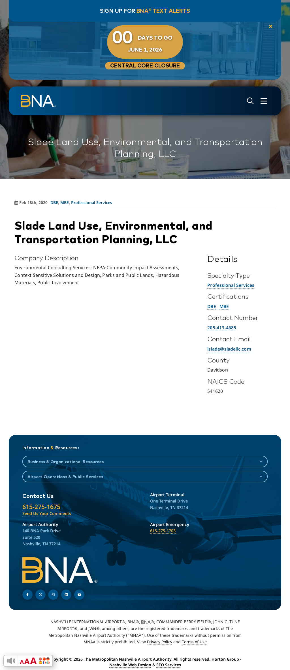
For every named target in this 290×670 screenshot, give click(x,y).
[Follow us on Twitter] (40, 595)
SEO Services (168, 664)
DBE (211, 306)
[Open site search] (250, 101)
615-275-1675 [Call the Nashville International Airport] (41, 506)
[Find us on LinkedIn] (66, 595)
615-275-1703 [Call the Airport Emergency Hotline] (163, 530)
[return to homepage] (38, 101)
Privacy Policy (159, 641)
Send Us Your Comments (46, 513)
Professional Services (230, 285)
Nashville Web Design (130, 664)
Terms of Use (194, 641)
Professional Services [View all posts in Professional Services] (91, 202)
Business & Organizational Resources (65, 461)
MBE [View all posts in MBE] (64, 202)
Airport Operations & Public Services (65, 476)
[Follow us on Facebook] (27, 595)
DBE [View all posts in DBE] (54, 202)
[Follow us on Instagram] (53, 595)
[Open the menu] (264, 101)
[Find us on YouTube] (79, 595)
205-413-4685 (221, 328)
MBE (224, 306)
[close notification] (270, 26)
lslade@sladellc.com (229, 349)
